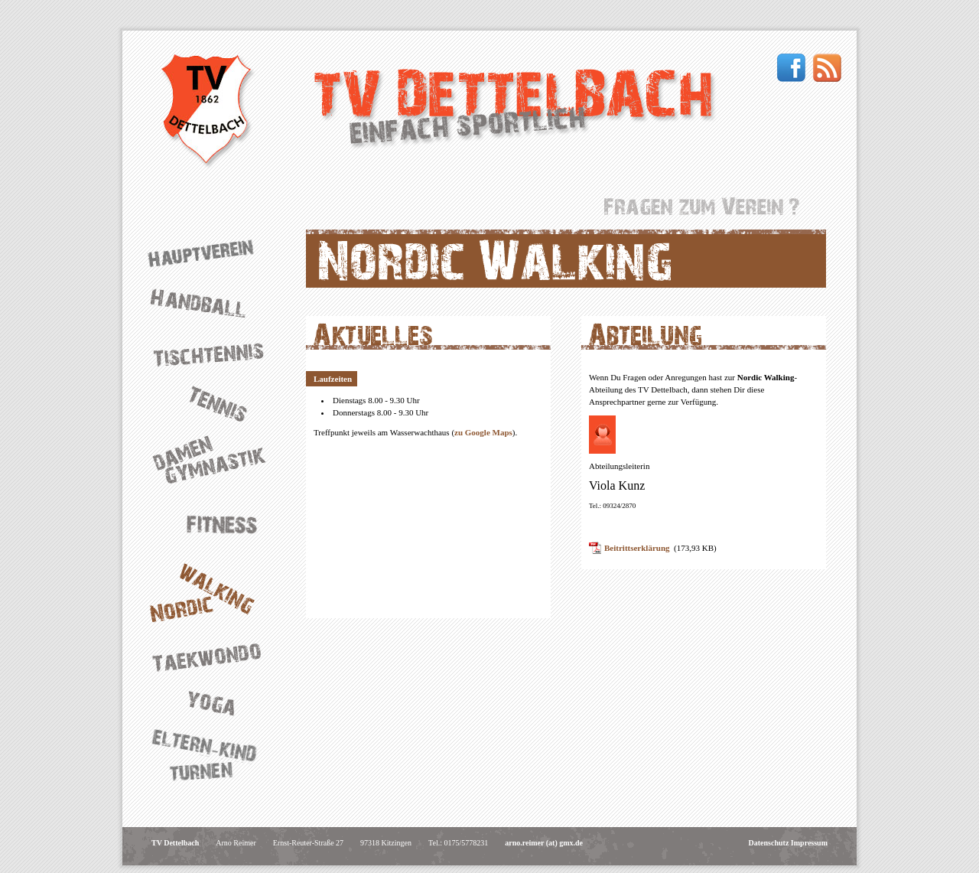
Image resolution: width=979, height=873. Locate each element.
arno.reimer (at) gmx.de (544, 843)
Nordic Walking (214, 592)
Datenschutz (769, 843)
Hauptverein (214, 253)
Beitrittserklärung (637, 547)
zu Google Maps (483, 432)
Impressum (809, 843)
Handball (214, 303)
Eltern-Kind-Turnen (214, 757)
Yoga (214, 703)
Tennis (214, 402)
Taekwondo (214, 657)
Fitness (214, 522)
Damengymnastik (214, 460)
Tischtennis (214, 353)
